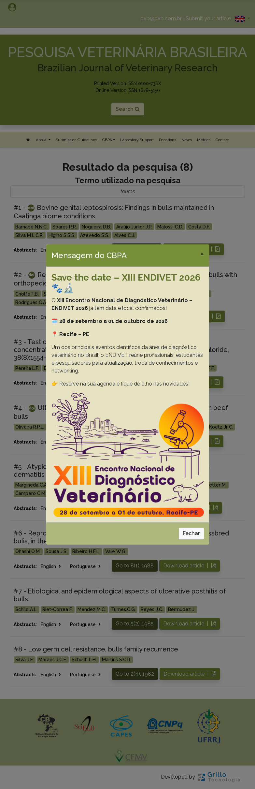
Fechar (191, 533)
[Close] (202, 253)
